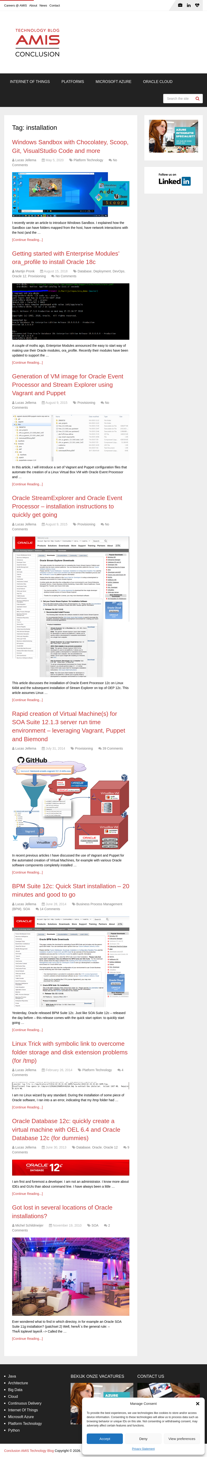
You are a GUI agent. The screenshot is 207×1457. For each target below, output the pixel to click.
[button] (197, 1403)
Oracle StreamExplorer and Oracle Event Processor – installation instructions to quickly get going (67, 506)
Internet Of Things (30, 82)
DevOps (118, 271)
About (33, 5)
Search (198, 98)
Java (12, 1376)
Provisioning (37, 276)
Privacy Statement (143, 1448)
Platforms (73, 82)
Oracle (97, 1147)
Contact (54, 5)
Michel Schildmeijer (29, 1225)
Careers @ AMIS (15, 5)
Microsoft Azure (113, 82)
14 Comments (50, 909)
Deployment (102, 271)
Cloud (13, 1397)
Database (85, 271)
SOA (26, 909)
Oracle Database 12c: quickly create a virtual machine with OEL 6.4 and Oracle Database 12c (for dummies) (66, 1130)
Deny (143, 1439)
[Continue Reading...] (27, 240)
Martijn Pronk (24, 271)
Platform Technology (88, 160)
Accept (105, 1439)
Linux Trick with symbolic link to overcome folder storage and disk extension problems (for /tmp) (70, 1052)
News (43, 5)
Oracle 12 (19, 276)
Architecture (18, 1383)
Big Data (15, 1390)
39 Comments (113, 748)
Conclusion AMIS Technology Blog (29, 1451)
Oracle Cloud (157, 82)
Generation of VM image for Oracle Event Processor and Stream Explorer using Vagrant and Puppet (67, 385)
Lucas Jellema (25, 160)
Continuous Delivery (24, 1403)
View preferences (182, 1439)
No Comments (65, 276)
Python (14, 1430)
